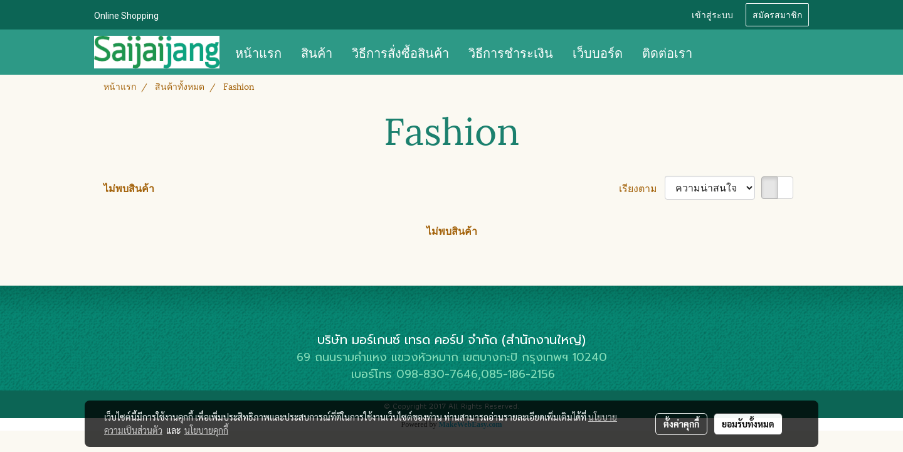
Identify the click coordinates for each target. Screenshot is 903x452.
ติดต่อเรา (667, 52)
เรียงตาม (642, 187)
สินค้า (316, 52)
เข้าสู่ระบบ (712, 14)
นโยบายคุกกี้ (206, 430)
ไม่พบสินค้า (128, 187)
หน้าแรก (258, 52)
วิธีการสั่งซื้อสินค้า (400, 52)
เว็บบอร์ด (598, 52)
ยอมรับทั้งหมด (748, 423)
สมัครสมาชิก (777, 14)
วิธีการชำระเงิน (510, 52)
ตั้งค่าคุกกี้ (681, 423)
